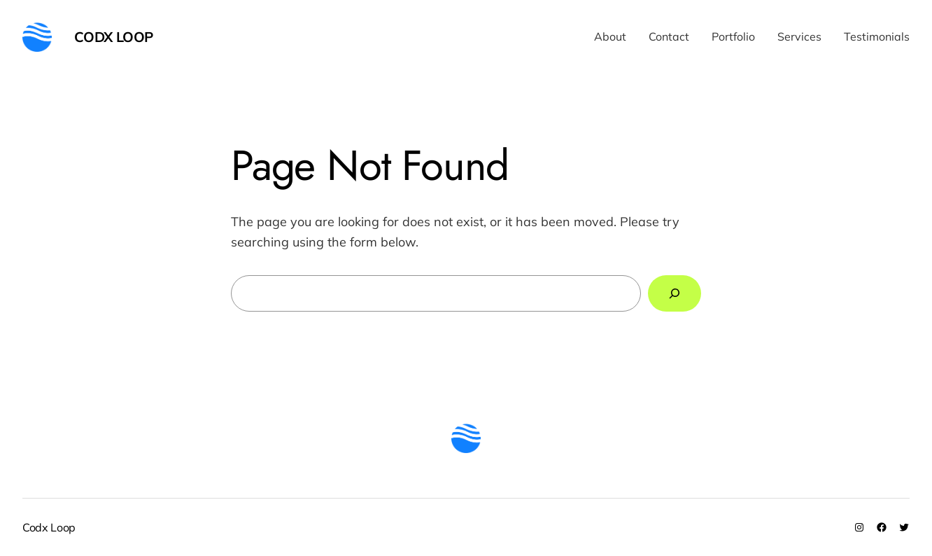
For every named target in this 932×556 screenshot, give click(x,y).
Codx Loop (113, 37)
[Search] (674, 293)
